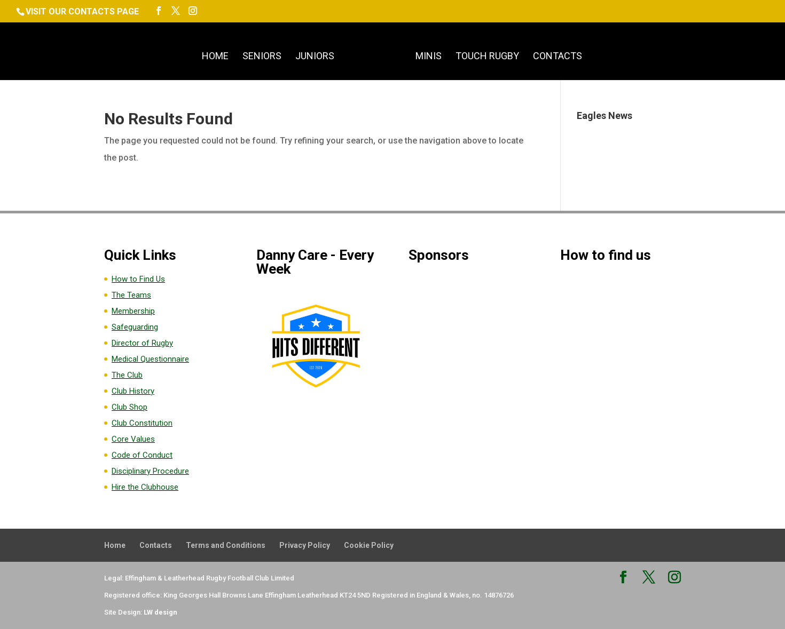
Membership (133, 311)
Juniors (314, 56)
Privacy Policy (304, 545)
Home (215, 56)
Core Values (133, 439)
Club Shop (129, 407)
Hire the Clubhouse (145, 487)
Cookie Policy (369, 545)
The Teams (131, 295)
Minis (428, 56)
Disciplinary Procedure (150, 471)
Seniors (261, 56)
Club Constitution (142, 423)
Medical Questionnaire (150, 359)
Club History (133, 391)
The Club (127, 375)
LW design (160, 612)
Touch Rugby (487, 56)
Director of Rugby (142, 343)
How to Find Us (138, 279)
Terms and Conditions (225, 545)
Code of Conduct (142, 455)
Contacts (557, 56)
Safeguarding (135, 327)
